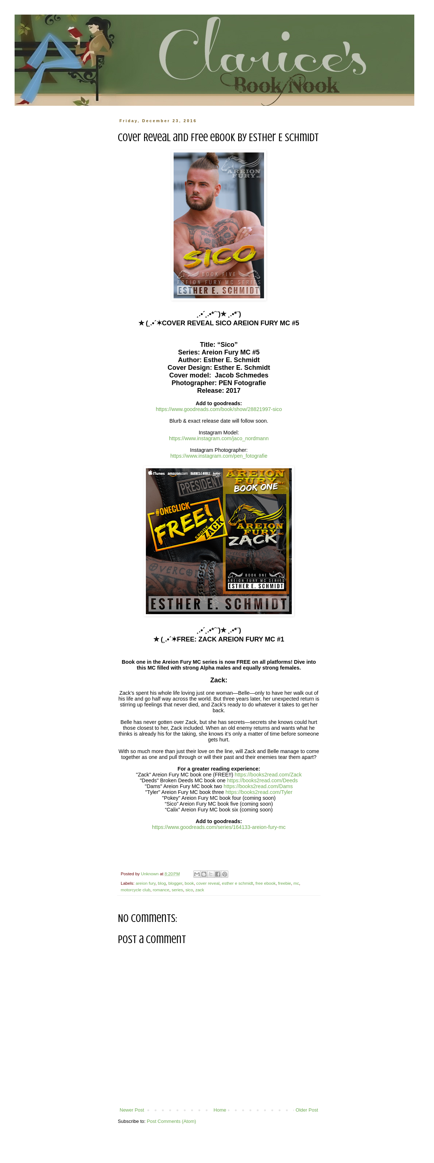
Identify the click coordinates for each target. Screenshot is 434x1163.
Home (220, 1110)
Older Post (307, 1110)
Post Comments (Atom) (171, 1121)
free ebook (266, 883)
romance (161, 889)
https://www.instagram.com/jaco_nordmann (218, 438)
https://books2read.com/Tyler (258, 792)
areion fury (145, 883)
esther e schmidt (237, 883)
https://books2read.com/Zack (268, 775)
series (177, 889)
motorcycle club (135, 889)
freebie (284, 883)
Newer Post (132, 1110)
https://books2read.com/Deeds (262, 780)
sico (189, 889)
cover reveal (208, 883)
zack (199, 889)
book (189, 883)
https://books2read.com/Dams (258, 786)
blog (162, 883)
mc (296, 883)
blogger (175, 883)
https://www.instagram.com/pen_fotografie (218, 456)
